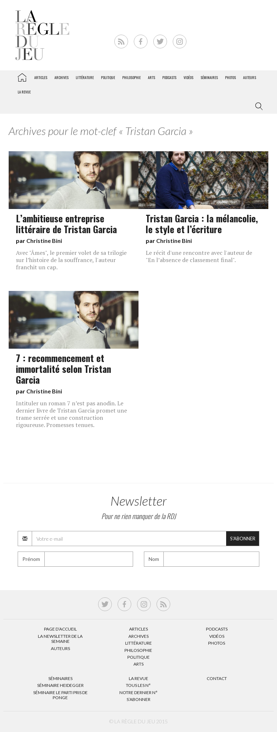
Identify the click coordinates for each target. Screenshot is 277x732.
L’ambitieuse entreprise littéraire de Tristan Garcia (66, 223)
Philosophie (131, 77)
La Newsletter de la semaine (60, 638)
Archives (61, 77)
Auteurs (249, 77)
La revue (24, 92)
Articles (40, 77)
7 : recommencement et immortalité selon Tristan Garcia (63, 368)
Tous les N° (138, 685)
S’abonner (138, 699)
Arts (151, 77)
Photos (230, 77)
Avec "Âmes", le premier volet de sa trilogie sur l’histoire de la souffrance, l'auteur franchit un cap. (71, 260)
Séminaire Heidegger (60, 685)
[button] (257, 106)
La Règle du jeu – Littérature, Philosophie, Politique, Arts (22, 76)
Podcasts (169, 77)
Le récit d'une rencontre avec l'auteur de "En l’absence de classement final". (199, 256)
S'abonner (242, 538)
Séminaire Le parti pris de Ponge (60, 695)
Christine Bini (44, 240)
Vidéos (188, 77)
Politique (108, 77)
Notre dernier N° (138, 692)
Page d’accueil (60, 629)
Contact (217, 678)
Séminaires (209, 77)
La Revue (138, 678)
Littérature (85, 77)
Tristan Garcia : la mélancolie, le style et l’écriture (202, 223)
